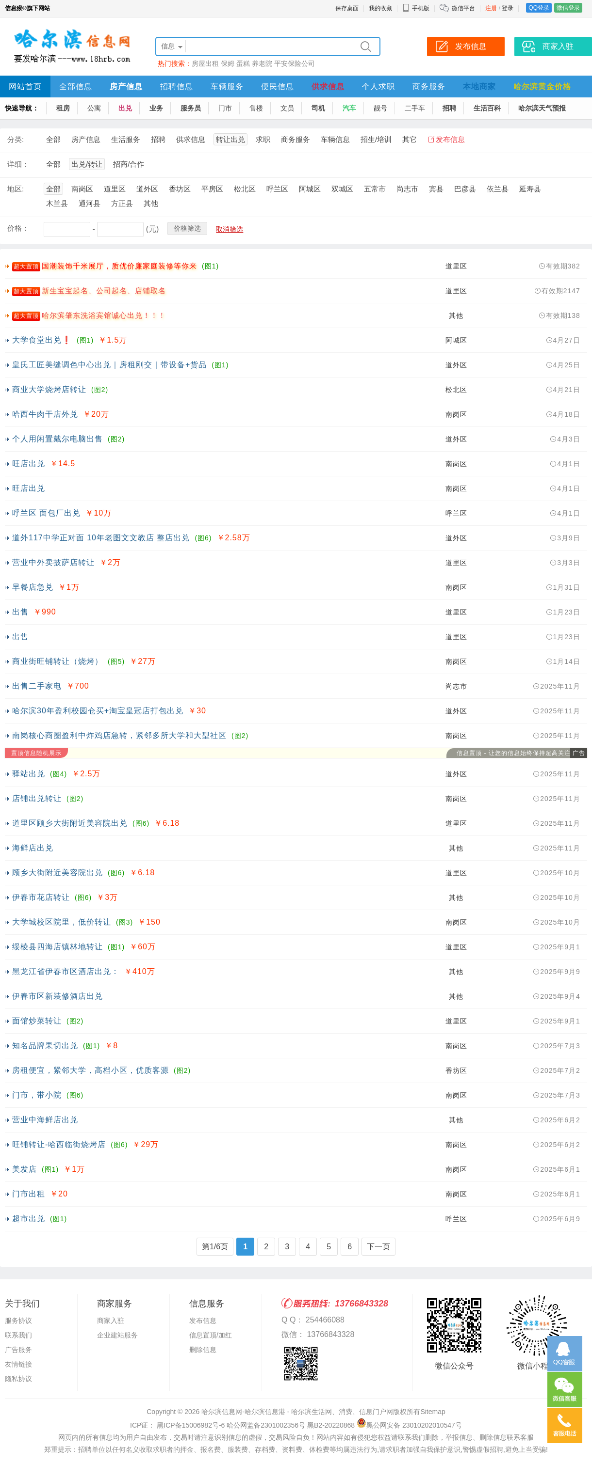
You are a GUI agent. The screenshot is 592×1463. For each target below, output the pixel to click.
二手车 (415, 108)
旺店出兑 (28, 463)
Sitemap (432, 1412)
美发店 (24, 1169)
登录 (507, 8)
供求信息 (328, 86)
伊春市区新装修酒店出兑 (57, 996)
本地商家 (479, 86)
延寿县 (530, 189)
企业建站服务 (117, 1335)
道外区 (147, 189)
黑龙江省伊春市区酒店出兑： (65, 971)
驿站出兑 (28, 774)
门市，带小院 (37, 1095)
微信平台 (463, 8)
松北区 (245, 189)
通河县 (89, 203)
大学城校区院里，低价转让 (61, 922)
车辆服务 (227, 86)
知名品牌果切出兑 (45, 1045)
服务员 (191, 108)
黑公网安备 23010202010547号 (409, 1425)
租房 (63, 108)
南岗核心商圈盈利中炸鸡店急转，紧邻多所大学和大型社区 (119, 735)
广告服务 (18, 1349)
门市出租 (28, 1194)
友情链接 (18, 1364)
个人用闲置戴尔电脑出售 (57, 439)
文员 (287, 108)
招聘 (449, 108)
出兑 (125, 108)
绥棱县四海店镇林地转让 (57, 947)
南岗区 (82, 189)
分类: (15, 139)
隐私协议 (18, 1379)
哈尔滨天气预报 (542, 108)
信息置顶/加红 (210, 1335)
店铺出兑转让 (37, 798)
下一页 (378, 1247)
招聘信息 (176, 86)
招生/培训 (376, 139)
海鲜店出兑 (32, 848)
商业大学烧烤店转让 (49, 389)
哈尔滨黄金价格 (542, 86)
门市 (225, 108)
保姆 (227, 63)
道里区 (115, 189)
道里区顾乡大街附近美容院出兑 (70, 823)
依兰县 (498, 189)
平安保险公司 (294, 63)
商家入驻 (110, 1320)
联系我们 (18, 1335)
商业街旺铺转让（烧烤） (57, 661)
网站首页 (25, 86)
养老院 (262, 63)
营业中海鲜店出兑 (45, 1120)
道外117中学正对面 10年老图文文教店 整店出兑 (101, 538)
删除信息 (202, 1349)
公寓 (94, 108)
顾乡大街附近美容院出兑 (57, 872)
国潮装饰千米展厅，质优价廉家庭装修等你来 (119, 266)
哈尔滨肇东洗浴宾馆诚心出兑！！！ (104, 315)
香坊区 (180, 189)
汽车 (349, 108)
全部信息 (75, 86)
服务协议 (18, 1320)
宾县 (436, 189)
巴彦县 (465, 189)
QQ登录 (538, 7)
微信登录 (568, 7)
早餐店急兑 (32, 587)
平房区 (212, 189)
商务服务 (428, 86)
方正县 (122, 203)
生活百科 (487, 108)
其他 (151, 203)
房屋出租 (205, 63)
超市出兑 (28, 1218)
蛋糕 (243, 63)
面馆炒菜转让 (37, 1021)
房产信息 (126, 86)
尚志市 (407, 189)
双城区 (342, 189)
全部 (53, 139)
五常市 (375, 189)
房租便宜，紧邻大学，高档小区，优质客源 (90, 1070)
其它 (409, 139)
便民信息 (277, 86)
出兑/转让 (86, 164)
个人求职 (378, 86)
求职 (263, 139)
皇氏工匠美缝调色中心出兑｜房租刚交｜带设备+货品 (109, 365)
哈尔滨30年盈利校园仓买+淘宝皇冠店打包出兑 (97, 711)
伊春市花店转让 (41, 897)
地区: (15, 189)
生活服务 (125, 139)
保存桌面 (347, 8)
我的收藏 (380, 8)
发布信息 (450, 139)
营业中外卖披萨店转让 (53, 562)
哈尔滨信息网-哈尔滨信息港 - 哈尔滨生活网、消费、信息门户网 (297, 1412)
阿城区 (310, 189)
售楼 (256, 108)
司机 (318, 108)
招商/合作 (128, 164)
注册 (491, 8)
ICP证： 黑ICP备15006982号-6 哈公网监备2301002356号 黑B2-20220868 (242, 1425)
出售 (20, 612)
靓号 (380, 108)
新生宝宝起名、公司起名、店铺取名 (104, 290)
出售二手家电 (37, 686)
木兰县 (57, 203)
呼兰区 (277, 189)
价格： (18, 228)
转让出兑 (230, 139)
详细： (18, 164)
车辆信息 (335, 139)
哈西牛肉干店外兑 (45, 414)
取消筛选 (229, 229)
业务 (156, 108)
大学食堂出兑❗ (42, 340)
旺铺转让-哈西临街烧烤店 (59, 1144)
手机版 (415, 8)
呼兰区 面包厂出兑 (46, 513)
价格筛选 (187, 228)
